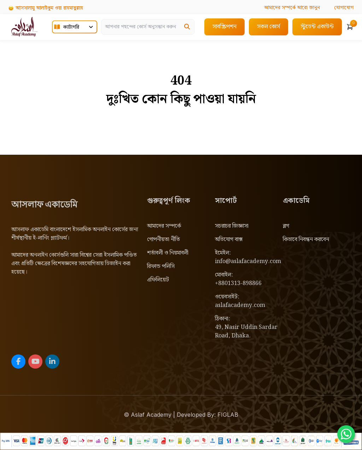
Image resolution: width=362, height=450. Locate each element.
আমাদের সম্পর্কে (164, 226)
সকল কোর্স (268, 26)
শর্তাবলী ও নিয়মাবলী (167, 253)
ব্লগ (286, 226)
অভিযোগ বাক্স (229, 239)
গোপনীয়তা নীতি (163, 239)
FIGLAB (227, 414)
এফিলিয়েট (158, 279)
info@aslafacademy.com (248, 261)
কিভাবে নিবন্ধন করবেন (306, 239)
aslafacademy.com (240, 305)
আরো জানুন (292, 8)
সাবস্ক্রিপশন (224, 26)
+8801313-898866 (238, 283)
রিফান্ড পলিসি (161, 266)
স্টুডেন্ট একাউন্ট (317, 26)
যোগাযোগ (344, 8)
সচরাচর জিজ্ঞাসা (232, 226)
